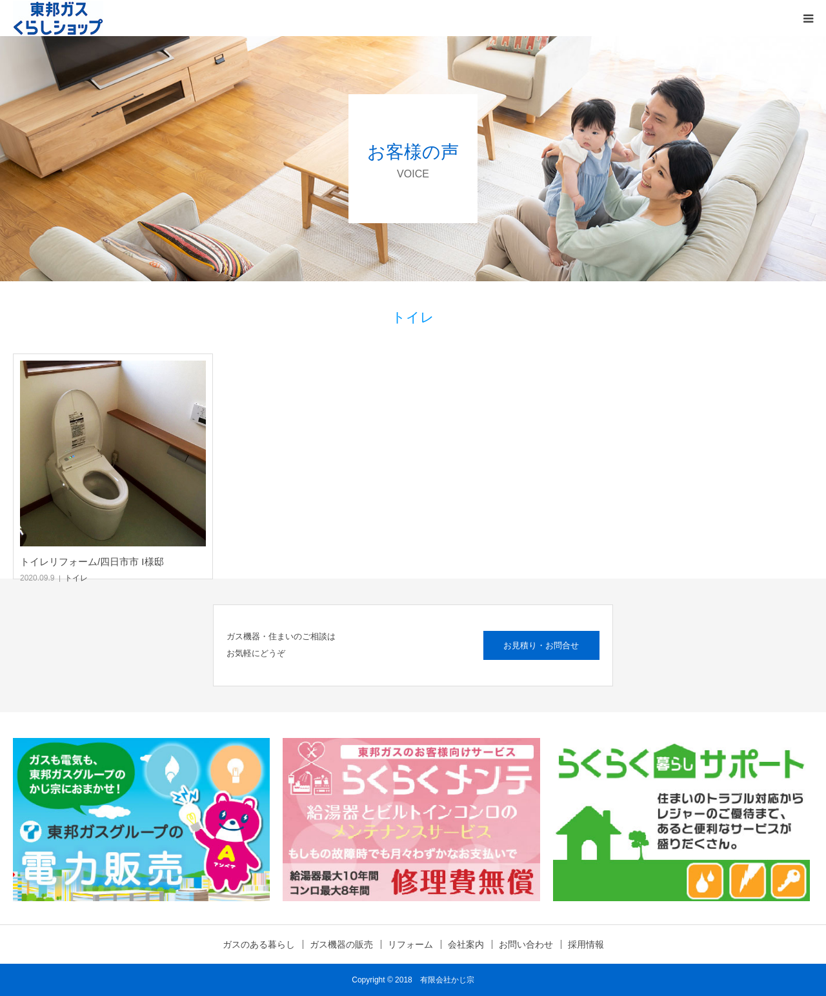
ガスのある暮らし (259, 944)
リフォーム (410, 944)
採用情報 (586, 944)
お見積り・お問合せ (541, 645)
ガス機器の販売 (341, 944)
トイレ (76, 578)
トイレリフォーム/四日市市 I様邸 (92, 561)
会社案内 (466, 944)
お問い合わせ (526, 944)
